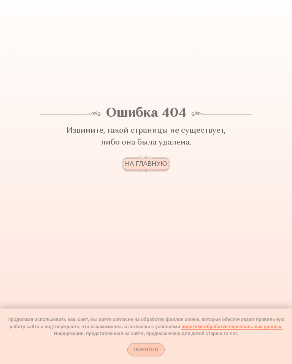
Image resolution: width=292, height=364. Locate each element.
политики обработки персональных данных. (231, 326)
